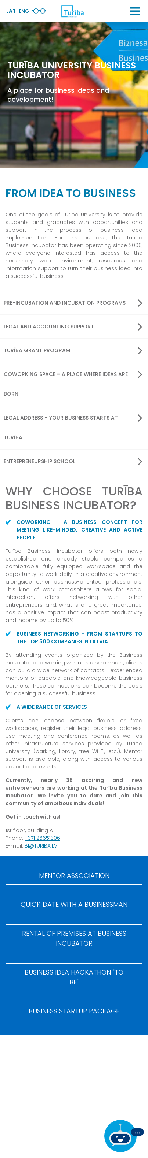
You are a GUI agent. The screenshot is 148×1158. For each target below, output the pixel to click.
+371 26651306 (42, 838)
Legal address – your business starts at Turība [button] (73, 426)
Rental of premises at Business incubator (74, 938)
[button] (134, 11)
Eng (24, 11)
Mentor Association (74, 875)
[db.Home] (72, 11)
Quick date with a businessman (74, 904)
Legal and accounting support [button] (73, 326)
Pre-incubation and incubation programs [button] (73, 302)
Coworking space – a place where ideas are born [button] (73, 383)
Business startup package (74, 1011)
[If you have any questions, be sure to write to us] (124, 1136)
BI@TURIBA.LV (41, 845)
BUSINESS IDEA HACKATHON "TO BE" (74, 977)
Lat (11, 11)
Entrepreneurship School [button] (73, 461)
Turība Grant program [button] (73, 350)
